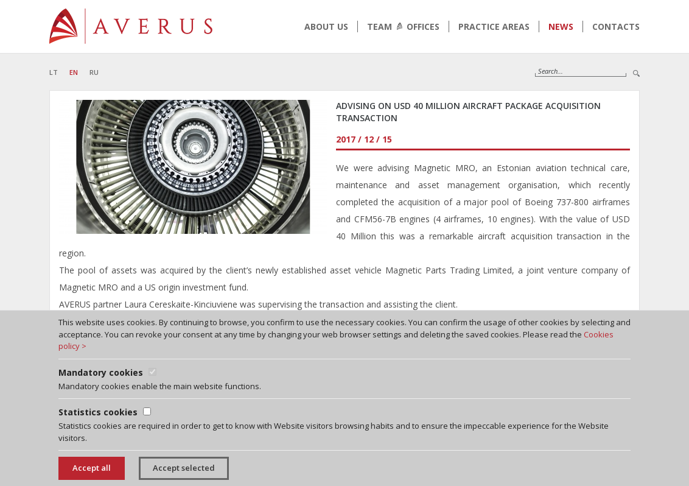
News (560, 26)
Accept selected (184, 467)
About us (326, 26)
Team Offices (403, 26)
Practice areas (494, 26)
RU (94, 72)
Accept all (91, 467)
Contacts (616, 26)
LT (53, 72)
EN (73, 72)
